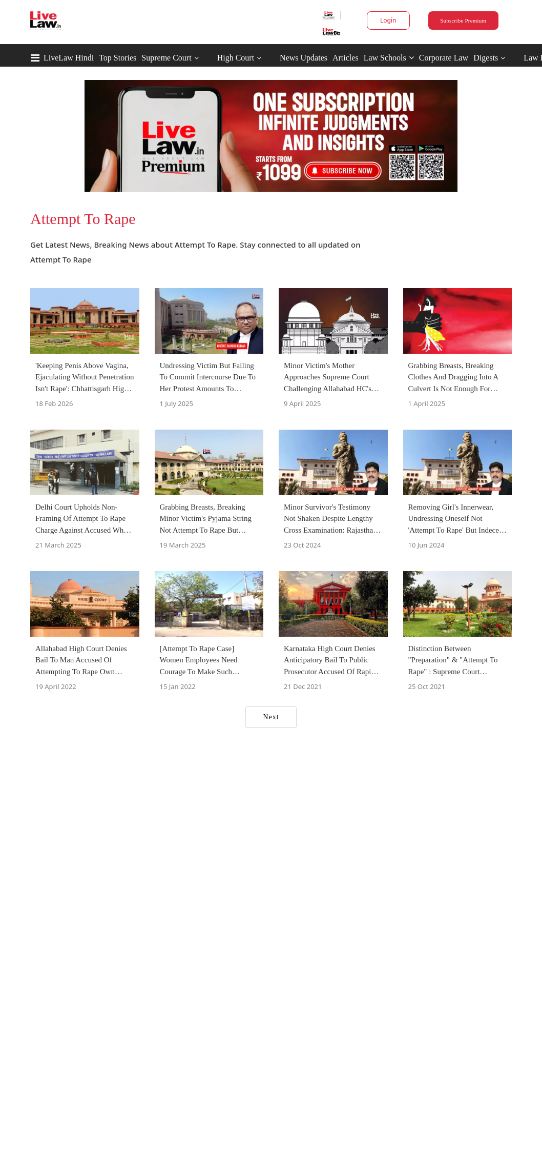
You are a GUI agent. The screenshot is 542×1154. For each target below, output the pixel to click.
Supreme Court (166, 57)
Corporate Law (443, 57)
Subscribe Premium (463, 20)
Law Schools (389, 57)
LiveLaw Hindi (69, 57)
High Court (235, 57)
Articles (345, 57)
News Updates (303, 57)
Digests (485, 57)
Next (271, 717)
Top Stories (117, 57)
